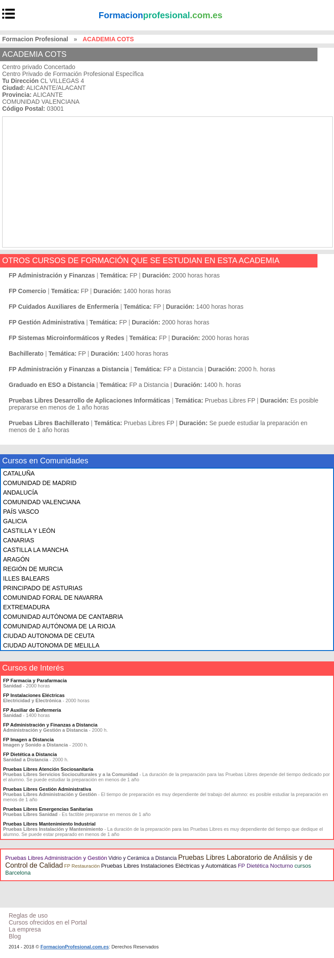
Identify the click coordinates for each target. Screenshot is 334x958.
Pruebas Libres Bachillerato (49, 423)
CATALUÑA (19, 473)
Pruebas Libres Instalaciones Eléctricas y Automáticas (168, 865)
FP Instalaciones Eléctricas (34, 695)
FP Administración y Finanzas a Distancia (69, 369)
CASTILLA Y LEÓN (29, 530)
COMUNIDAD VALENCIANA (41, 502)
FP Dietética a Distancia (30, 754)
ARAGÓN (16, 559)
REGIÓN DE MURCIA (33, 568)
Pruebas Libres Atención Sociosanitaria (48, 769)
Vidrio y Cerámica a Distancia (142, 858)
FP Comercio (27, 290)
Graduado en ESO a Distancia (52, 384)
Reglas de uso (28, 915)
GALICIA (15, 521)
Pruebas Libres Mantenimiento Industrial (49, 823)
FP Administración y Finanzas (52, 275)
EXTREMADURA (26, 607)
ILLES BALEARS (26, 578)
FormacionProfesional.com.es (74, 946)
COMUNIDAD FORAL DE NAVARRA (53, 597)
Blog (15, 936)
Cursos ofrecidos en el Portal (48, 922)
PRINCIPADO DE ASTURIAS (43, 588)
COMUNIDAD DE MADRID (40, 482)
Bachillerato (26, 353)
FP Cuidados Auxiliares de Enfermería (64, 306)
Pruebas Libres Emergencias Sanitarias (48, 809)
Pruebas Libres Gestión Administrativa (47, 789)
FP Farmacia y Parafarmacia (35, 680)
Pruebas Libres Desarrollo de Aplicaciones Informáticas (89, 400)
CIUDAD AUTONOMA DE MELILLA (51, 645)
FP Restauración (82, 866)
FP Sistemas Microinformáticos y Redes (66, 337)
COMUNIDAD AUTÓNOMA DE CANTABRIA (63, 616)
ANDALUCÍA (20, 492)
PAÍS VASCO (21, 511)
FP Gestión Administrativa (46, 322)
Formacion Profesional (35, 39)
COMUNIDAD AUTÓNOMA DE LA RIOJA (59, 626)
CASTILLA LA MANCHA (35, 549)
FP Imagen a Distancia (28, 739)
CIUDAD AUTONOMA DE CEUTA (48, 635)
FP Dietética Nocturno (265, 865)
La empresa (25, 929)
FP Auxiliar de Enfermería (32, 710)
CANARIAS (18, 540)
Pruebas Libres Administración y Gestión (56, 858)
